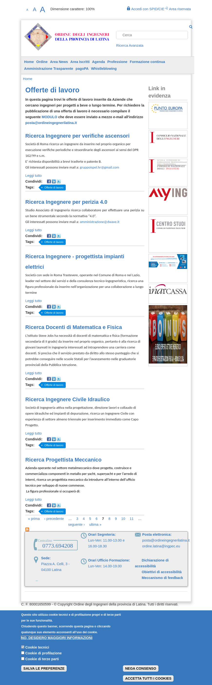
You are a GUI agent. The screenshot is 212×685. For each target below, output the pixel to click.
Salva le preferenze (44, 674)
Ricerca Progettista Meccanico (63, 460)
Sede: (46, 558)
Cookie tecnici (37, 652)
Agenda (98, 62)
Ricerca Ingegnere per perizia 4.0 (66, 202)
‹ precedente (54, 519)
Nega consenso (140, 674)
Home (29, 62)
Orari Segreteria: (102, 534)
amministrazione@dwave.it (100, 222)
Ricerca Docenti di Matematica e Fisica (73, 327)
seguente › (76, 524)
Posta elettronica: (157, 534)
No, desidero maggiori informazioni (56, 643)
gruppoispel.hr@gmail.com (99, 167)
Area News (59, 62)
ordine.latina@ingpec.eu (161, 546)
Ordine (41, 62)
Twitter (59, 181)
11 (132, 519)
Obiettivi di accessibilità (162, 572)
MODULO (49, 117)
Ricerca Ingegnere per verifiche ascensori (77, 136)
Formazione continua (147, 62)
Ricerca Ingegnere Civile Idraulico (67, 399)
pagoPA (82, 69)
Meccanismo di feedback (159, 578)
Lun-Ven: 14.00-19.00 (105, 566)
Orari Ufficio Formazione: (109, 560)
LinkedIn (54, 181)
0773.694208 (57, 546)
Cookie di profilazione (43, 658)
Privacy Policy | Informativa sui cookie (50, 612)
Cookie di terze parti (42, 664)
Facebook (49, 181)
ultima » (95, 524)
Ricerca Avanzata (129, 45)
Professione (117, 62)
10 (123, 519)
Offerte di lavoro (53, 187)
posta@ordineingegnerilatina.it (51, 123)
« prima (34, 519)
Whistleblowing (104, 69)
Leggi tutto (33, 176)
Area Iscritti (80, 62)
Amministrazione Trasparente (48, 69)
